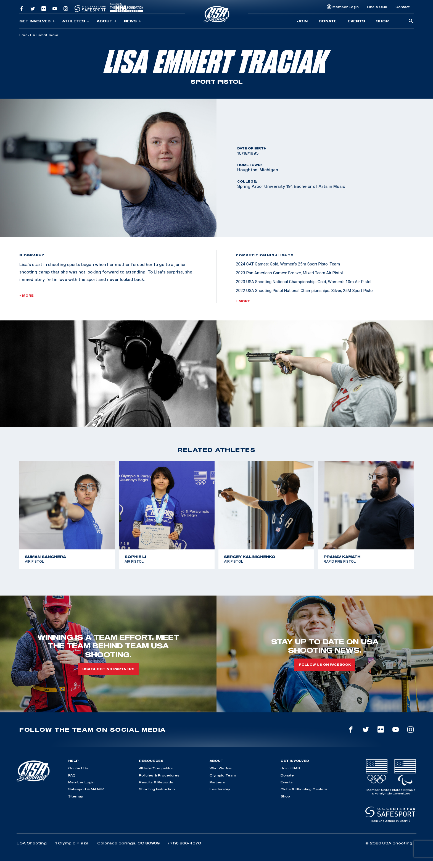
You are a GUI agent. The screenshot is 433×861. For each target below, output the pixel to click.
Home (23, 35)
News (132, 21)
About (107, 21)
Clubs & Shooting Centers (304, 789)
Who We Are (221, 768)
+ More (26, 295)
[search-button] (411, 21)
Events (356, 21)
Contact (402, 7)
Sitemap (75, 796)
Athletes (75, 21)
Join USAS (290, 768)
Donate (328, 21)
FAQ (71, 775)
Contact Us (78, 768)
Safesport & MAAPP (86, 789)
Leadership (220, 789)
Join (302, 21)
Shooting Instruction (157, 789)
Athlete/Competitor (156, 768)
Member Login (345, 7)
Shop (382, 21)
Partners (217, 782)
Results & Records (156, 782)
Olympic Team (223, 775)
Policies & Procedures (159, 775)
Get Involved (37, 21)
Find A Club (377, 7)
